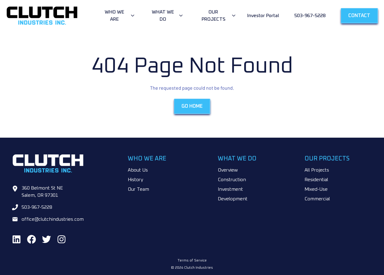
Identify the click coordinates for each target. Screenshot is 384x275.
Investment (230, 189)
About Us (138, 170)
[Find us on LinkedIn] (16, 239)
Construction (232, 179)
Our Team (138, 189)
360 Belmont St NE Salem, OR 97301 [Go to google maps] (42, 192)
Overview (228, 170)
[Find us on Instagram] (61, 239)
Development (233, 198)
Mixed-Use (316, 189)
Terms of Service (192, 260)
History (135, 179)
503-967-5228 (310, 15)
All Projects (316, 170)
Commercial (317, 198)
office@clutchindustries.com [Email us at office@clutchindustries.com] (53, 219)
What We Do (163, 16)
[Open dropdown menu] (118, 15)
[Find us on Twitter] (46, 239)
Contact (359, 15)
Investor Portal (263, 15)
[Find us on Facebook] (31, 239)
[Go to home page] (52, 16)
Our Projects (213, 16)
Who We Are (114, 16)
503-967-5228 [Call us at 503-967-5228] (37, 207)
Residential (316, 179)
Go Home (192, 106)
